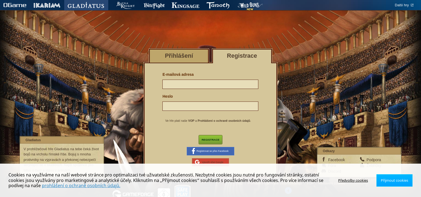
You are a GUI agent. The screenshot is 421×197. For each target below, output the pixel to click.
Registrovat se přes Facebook (210, 153)
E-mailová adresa (178, 74)
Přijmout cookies (395, 180)
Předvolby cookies (356, 180)
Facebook (336, 163)
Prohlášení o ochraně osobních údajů (224, 120)
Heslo (167, 96)
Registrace (210, 140)
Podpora (374, 163)
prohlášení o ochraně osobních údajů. (58, 185)
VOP (191, 120)
